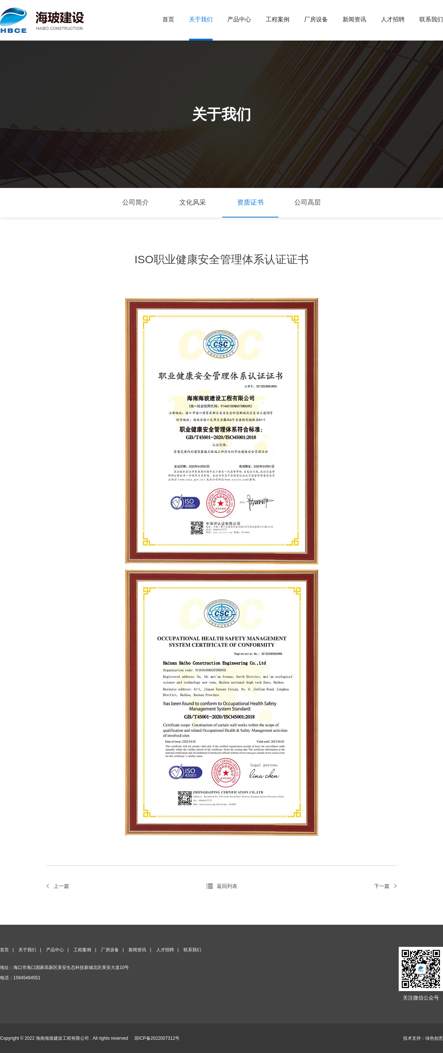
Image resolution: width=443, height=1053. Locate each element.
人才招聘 (393, 19)
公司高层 (307, 202)
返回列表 (227, 886)
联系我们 (431, 19)
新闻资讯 (354, 19)
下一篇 (381, 886)
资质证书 (250, 202)
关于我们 (201, 19)
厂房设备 (316, 19)
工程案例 (277, 19)
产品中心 (239, 19)
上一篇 (61, 886)
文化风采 (192, 202)
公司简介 (135, 202)
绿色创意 (434, 1038)
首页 (168, 19)
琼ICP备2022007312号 (157, 1038)
